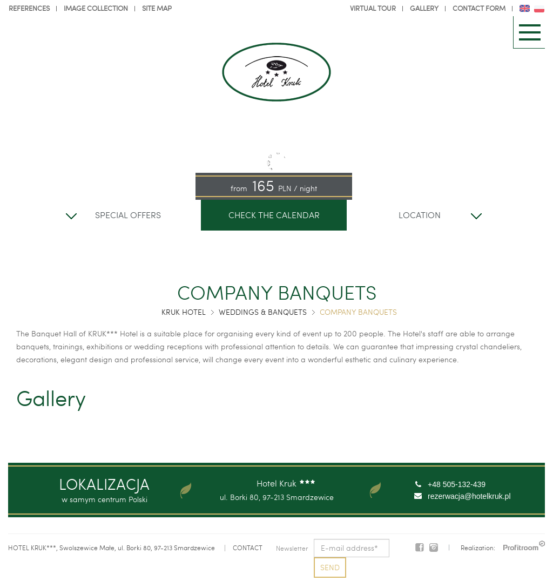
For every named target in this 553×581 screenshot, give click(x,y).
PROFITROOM (524, 545)
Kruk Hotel (183, 312)
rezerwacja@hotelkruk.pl (469, 496)
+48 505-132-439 (456, 484)
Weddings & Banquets (263, 312)
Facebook (419, 547)
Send (330, 567)
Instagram (433, 547)
